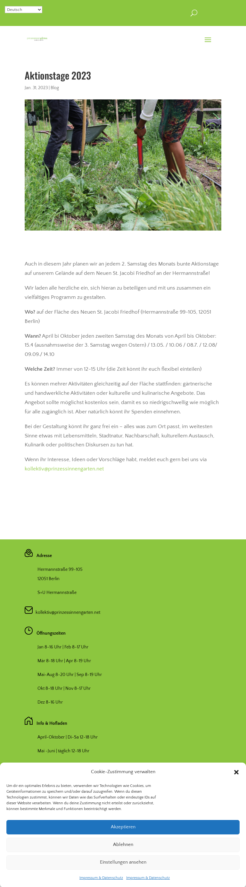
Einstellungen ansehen (123, 877)
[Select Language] (23, 9)
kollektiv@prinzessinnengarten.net (64, 469)
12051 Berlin (48, 578)
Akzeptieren (123, 841)
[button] (236, 786)
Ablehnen (123, 859)
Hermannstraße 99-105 (60, 569)
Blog (55, 87)
